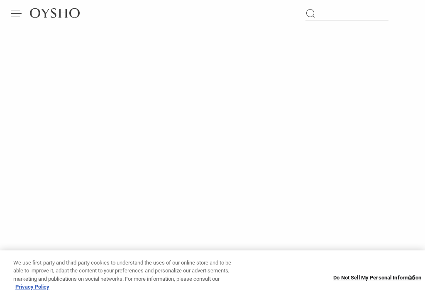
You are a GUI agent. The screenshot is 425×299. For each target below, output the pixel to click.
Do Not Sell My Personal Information (377, 280)
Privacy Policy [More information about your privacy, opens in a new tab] (32, 290)
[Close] (412, 280)
